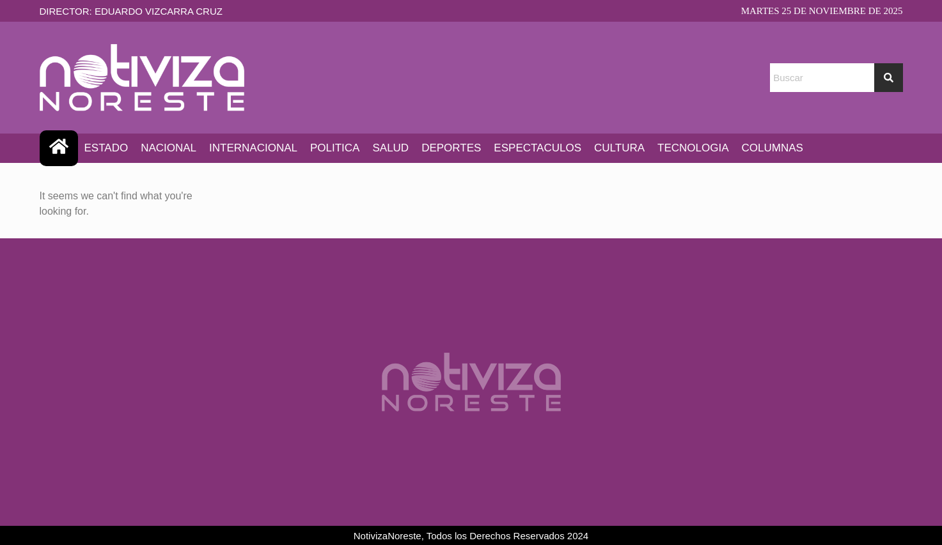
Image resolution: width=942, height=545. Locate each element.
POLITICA (334, 148)
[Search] (888, 77)
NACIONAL (168, 148)
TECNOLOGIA (692, 148)
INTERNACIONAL (253, 148)
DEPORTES (451, 148)
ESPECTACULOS (537, 148)
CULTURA (619, 148)
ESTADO (106, 148)
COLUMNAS (772, 148)
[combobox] (822, 77)
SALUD (390, 148)
